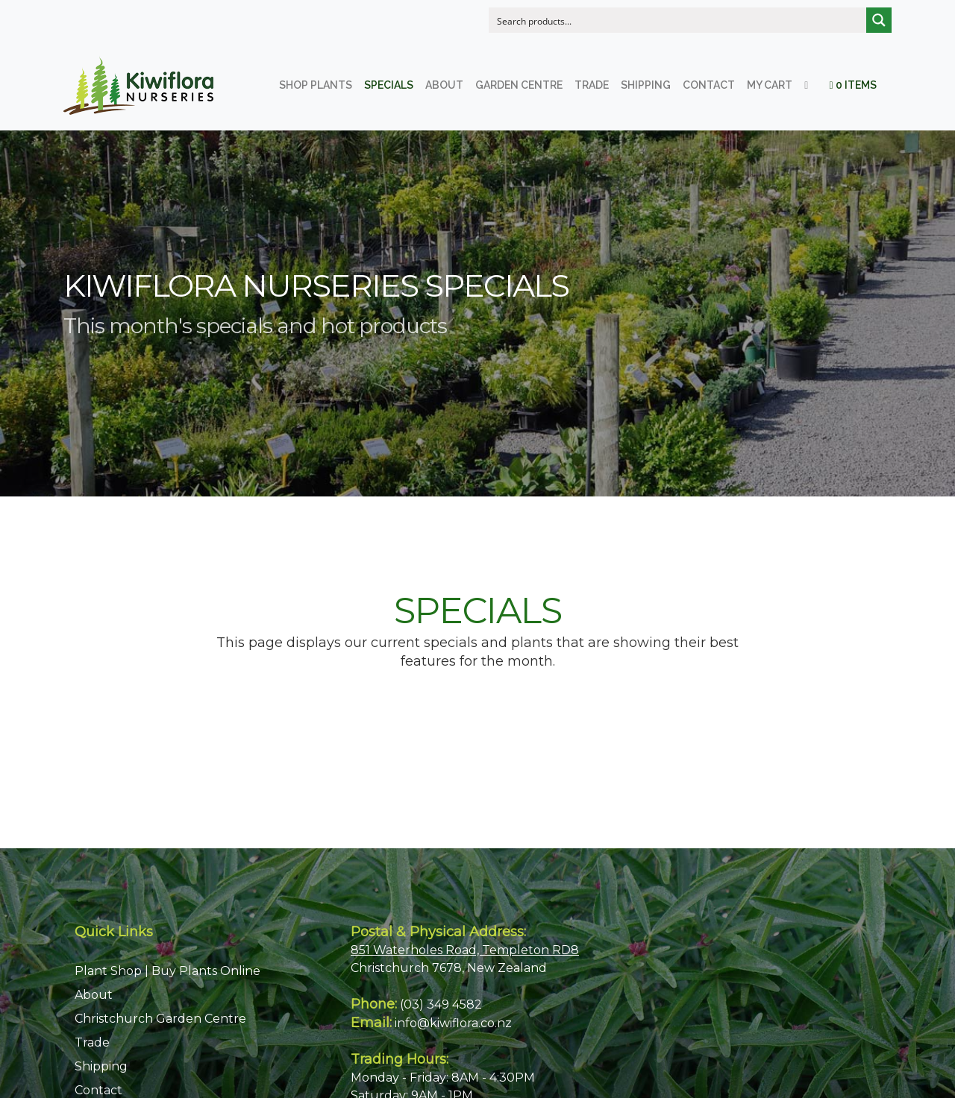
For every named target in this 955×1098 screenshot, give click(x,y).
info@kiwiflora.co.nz (453, 1023)
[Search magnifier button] (879, 20)
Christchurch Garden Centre (160, 1019)
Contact (98, 1090)
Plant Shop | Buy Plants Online (167, 971)
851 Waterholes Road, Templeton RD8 (465, 950)
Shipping (101, 1066)
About (94, 995)
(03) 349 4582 (441, 1004)
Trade (92, 1042)
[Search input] (678, 20)
